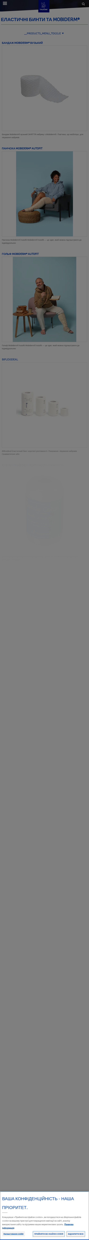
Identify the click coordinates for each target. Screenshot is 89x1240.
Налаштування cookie (13, 1237)
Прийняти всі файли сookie (48, 1237)
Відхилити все (76, 1237)
